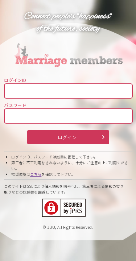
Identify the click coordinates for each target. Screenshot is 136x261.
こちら (35, 174)
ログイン (67, 137)
